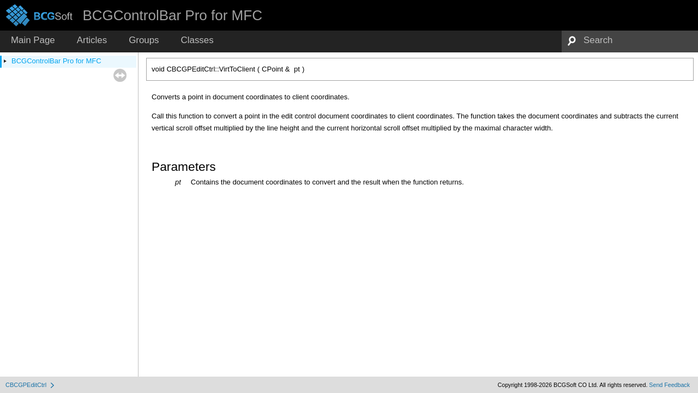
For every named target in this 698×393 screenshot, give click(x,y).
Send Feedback (669, 385)
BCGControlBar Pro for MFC (56, 61)
